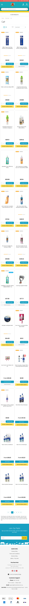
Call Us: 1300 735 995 (23, 0)
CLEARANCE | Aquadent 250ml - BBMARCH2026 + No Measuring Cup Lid (7, 286)
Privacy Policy (15, 551)
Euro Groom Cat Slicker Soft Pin (7, 366)
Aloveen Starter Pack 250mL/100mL (21, 127)
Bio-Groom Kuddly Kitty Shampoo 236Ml (7, 246)
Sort (13, 27)
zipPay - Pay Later (14, 558)
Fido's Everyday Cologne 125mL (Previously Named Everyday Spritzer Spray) (21, 366)
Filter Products (14, 14)
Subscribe (24, 537)
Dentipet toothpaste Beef (7, 325)
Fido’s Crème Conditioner (7, 444)
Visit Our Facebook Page (14, 574)
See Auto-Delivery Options (7, 66)
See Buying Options (7, 381)
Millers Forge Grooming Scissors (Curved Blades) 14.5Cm (7, 48)
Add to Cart (10, 63)
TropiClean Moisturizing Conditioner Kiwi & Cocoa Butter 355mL (21, 87)
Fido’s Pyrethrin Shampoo (7, 484)
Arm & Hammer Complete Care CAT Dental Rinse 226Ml (22, 167)
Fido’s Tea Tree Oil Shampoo (22, 484)
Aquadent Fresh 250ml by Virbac (7, 167)
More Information (22, 66)
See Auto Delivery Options (22, 424)
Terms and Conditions (14, 553)
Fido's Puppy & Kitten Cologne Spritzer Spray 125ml (7, 405)
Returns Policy (14, 556)
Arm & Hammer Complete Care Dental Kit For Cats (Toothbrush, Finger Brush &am (7, 207)
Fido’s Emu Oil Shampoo (22, 444)
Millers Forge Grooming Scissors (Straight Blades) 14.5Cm (21, 48)
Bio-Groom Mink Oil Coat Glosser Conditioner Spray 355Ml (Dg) (21, 246)
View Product (21, 421)
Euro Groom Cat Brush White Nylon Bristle (22, 326)
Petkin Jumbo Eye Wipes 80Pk (7, 87)
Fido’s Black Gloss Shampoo (22, 404)
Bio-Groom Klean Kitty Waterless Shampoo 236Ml (21, 207)
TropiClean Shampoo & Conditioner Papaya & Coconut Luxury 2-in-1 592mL (7, 127)
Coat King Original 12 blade (21, 285)
